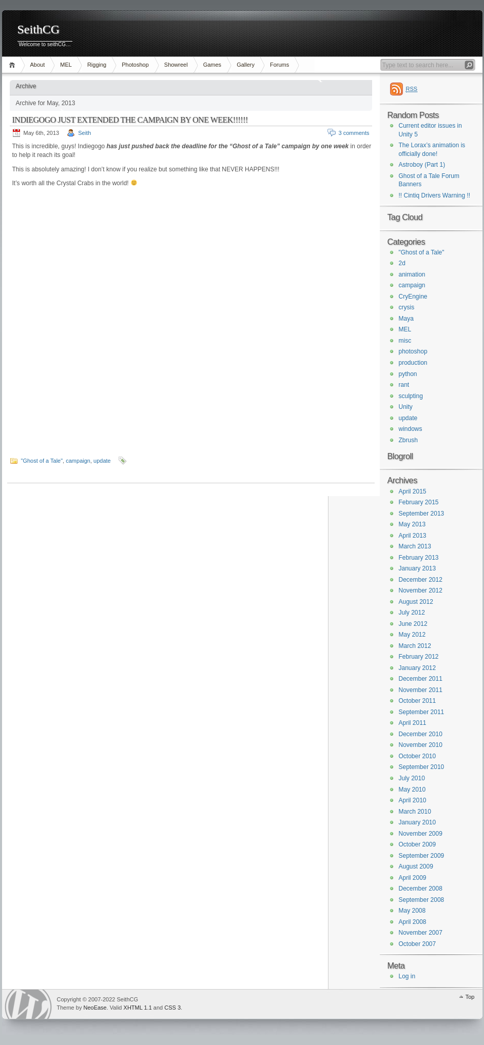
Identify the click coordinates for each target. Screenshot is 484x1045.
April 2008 (413, 921)
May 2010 (412, 789)
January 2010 (417, 822)
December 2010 (420, 734)
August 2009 (416, 866)
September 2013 (421, 513)
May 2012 (412, 634)
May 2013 (412, 524)
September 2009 (421, 855)
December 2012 (420, 579)
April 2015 (413, 491)
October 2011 (417, 700)
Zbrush (408, 440)
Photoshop (135, 65)
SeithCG (38, 29)
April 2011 (413, 722)
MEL (66, 65)
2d (402, 263)
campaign (78, 461)
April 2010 (413, 800)
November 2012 (420, 590)
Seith (84, 133)
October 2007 (417, 944)
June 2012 (413, 623)
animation (412, 274)
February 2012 (419, 656)
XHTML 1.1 (138, 1007)
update (102, 461)
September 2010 (421, 767)
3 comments (354, 133)
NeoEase (94, 1007)
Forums (279, 65)
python (408, 374)
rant (404, 384)
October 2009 (417, 844)
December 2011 (420, 678)
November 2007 (420, 932)
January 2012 (417, 668)
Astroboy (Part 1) (422, 164)
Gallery (246, 65)
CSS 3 (172, 1007)
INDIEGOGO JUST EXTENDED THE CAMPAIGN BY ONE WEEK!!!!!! (130, 119)
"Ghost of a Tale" (42, 461)
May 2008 (412, 910)
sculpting (411, 396)
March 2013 (415, 546)
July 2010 (412, 778)
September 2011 (421, 712)
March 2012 (415, 645)
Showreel (176, 65)
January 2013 (417, 568)
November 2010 (420, 744)
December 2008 (420, 888)
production (413, 362)
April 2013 (413, 535)
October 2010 (417, 756)
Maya (406, 318)
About (37, 65)
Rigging (96, 65)
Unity (406, 406)
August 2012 (416, 601)
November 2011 (420, 690)
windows (410, 428)
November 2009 (420, 833)
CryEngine (413, 296)
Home (13, 65)
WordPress (28, 1004)
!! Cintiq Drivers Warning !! (435, 195)
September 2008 (421, 899)
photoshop (413, 351)
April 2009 (413, 877)
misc (405, 340)
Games (212, 65)
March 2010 (415, 811)
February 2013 (419, 557)
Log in (407, 976)
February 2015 (419, 502)
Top (470, 997)
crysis (407, 307)
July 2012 (412, 612)
